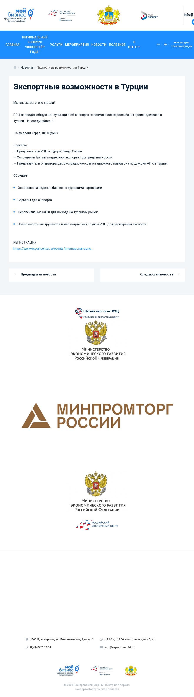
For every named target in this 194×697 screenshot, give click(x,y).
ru (158, 44)
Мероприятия (77, 44)
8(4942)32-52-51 (38, 647)
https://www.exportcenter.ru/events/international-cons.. (52, 248)
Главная (13, 44)
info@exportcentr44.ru (117, 647)
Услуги (56, 44)
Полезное (117, 44)
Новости (98, 44)
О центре (134, 44)
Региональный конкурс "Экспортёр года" (35, 45)
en (165, 44)
